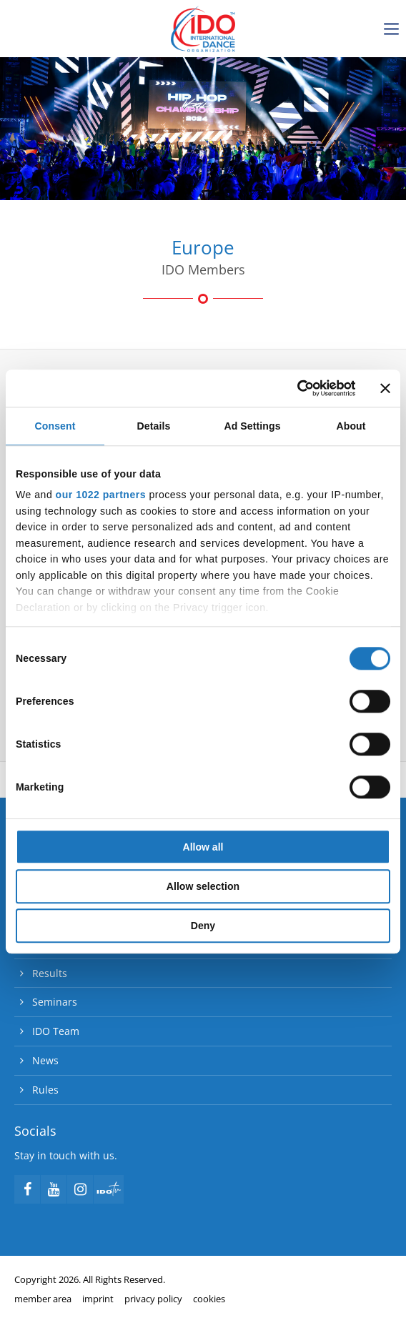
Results (49, 973)
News (45, 1060)
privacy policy (153, 1298)
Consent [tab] (55, 426)
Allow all (203, 847)
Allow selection (203, 886)
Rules (45, 1089)
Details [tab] (154, 426)
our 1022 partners (101, 495)
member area (42, 1298)
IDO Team (55, 1031)
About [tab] (350, 426)
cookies (209, 1298)
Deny (203, 925)
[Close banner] (385, 388)
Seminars (54, 1002)
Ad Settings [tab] (252, 426)
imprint (98, 1298)
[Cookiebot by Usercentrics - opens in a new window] (292, 388)
